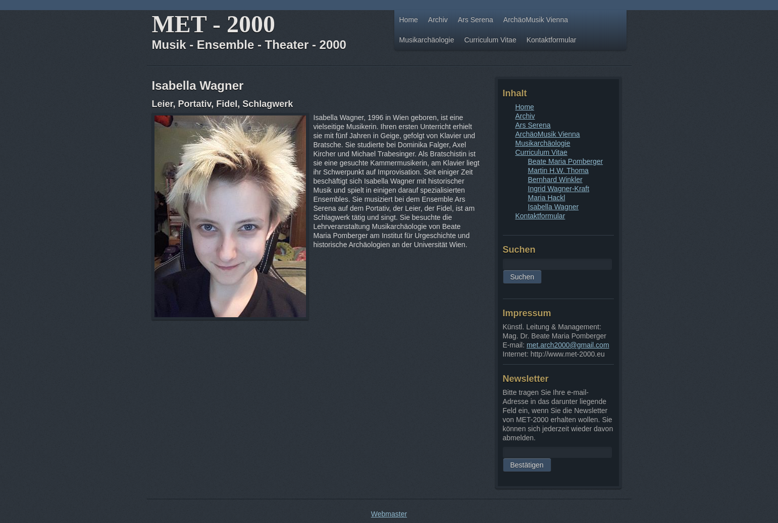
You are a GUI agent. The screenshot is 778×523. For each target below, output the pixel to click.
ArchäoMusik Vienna (535, 20)
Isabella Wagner (553, 207)
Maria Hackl (546, 198)
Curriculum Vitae (490, 40)
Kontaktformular (552, 40)
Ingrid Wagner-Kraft (559, 189)
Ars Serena (475, 20)
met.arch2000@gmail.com (568, 345)
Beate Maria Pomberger (565, 161)
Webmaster (389, 514)
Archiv (438, 20)
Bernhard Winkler (555, 180)
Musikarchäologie (426, 40)
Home (408, 20)
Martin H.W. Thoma (558, 170)
